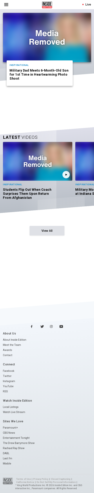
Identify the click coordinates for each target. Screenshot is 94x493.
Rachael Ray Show (14, 448)
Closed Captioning (60, 479)
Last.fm (7, 458)
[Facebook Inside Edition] (33, 326)
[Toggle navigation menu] (6, 4)
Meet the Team (12, 344)
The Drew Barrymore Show (19, 443)
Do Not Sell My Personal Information (56, 482)
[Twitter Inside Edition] (42, 326)
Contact (7, 355)
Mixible (7, 463)
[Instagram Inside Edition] (52, 326)
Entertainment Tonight (16, 437)
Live (88, 4)
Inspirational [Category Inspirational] (19, 65)
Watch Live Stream (14, 412)
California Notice (25, 482)
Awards (7, 350)
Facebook (8, 370)
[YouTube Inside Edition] (61, 326)
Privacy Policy (40, 479)
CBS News (9, 432)
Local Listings (11, 406)
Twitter (7, 376)
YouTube (8, 386)
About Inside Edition (14, 339)
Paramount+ (10, 427)
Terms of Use (23, 479)
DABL (6, 453)
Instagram (9, 381)
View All (47, 230)
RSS (5, 391)
